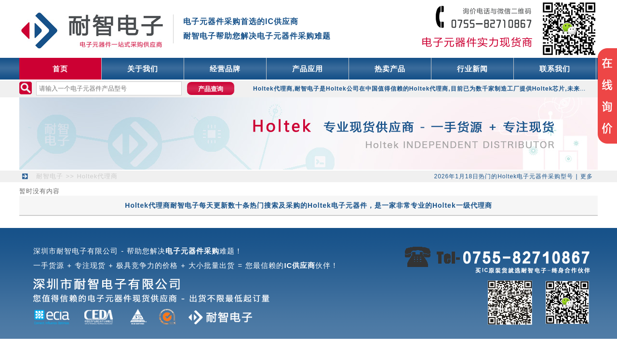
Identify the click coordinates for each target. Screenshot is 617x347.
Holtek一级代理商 (462, 205)
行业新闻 (472, 69)
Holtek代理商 (97, 176)
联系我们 (554, 69)
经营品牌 (225, 69)
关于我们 (142, 69)
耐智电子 (49, 176)
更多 (586, 176)
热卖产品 (390, 69)
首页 (60, 69)
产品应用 (307, 69)
